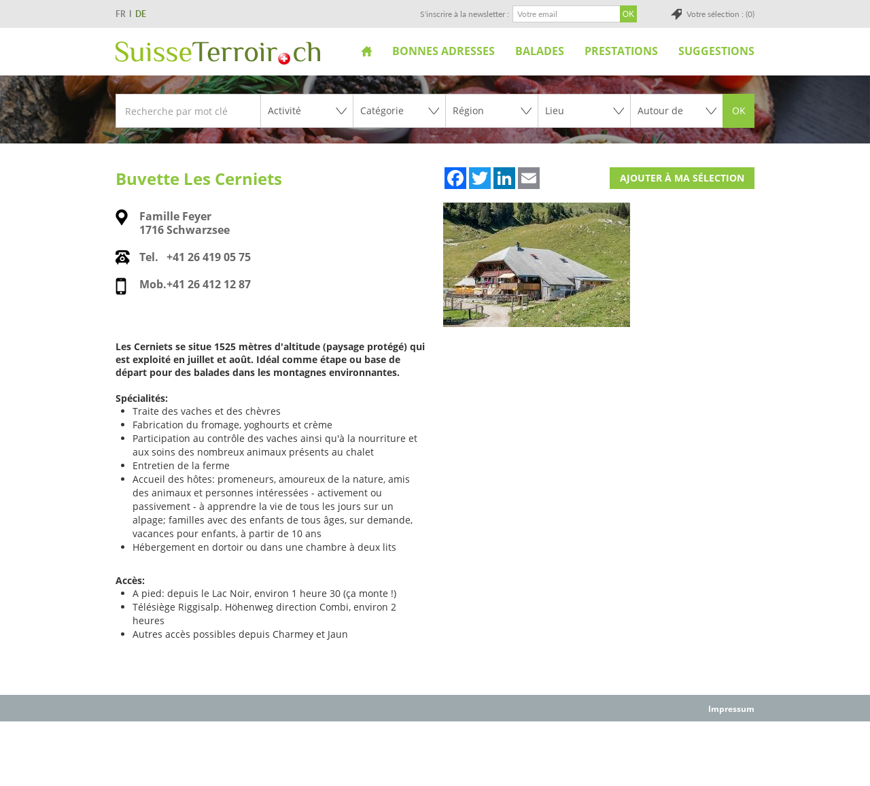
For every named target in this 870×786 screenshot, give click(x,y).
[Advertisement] (435, 752)
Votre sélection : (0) (720, 14)
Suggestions (716, 51)
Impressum (731, 709)
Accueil (366, 51)
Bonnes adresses (443, 51)
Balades (539, 51)
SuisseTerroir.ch (218, 53)
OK (739, 110)
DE (140, 14)
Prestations (621, 51)
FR (121, 14)
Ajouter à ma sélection (682, 177)
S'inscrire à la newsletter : (464, 14)
